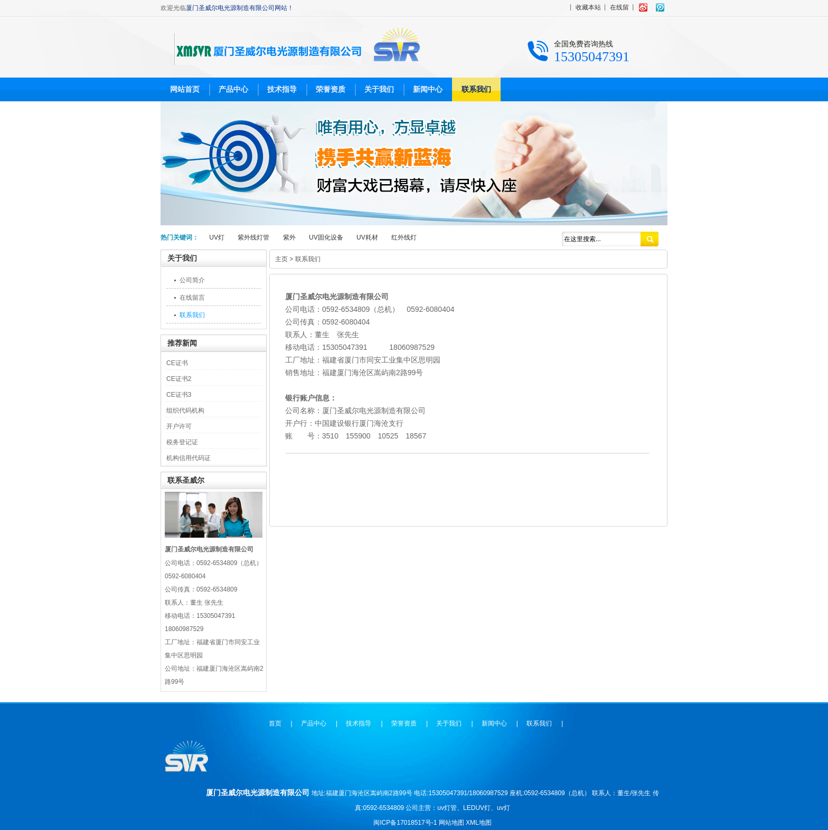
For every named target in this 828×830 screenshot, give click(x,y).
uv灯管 (447, 808)
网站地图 (451, 822)
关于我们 (379, 89)
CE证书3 (178, 394)
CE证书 (177, 363)
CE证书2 (178, 379)
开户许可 (179, 426)
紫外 (289, 237)
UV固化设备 (326, 237)
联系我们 (476, 89)
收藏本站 (588, 7)
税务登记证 (182, 442)
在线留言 (192, 297)
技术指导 (282, 89)
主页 (281, 259)
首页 (275, 723)
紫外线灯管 (253, 237)
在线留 (619, 7)
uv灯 (503, 808)
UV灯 (216, 237)
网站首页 (185, 89)
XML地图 (479, 822)
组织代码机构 (185, 410)
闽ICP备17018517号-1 (405, 822)
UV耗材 (367, 237)
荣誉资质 (330, 89)
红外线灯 (404, 237)
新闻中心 (428, 89)
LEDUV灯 (477, 808)
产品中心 (233, 89)
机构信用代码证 (188, 458)
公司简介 (192, 280)
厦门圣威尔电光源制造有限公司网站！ (240, 8)
